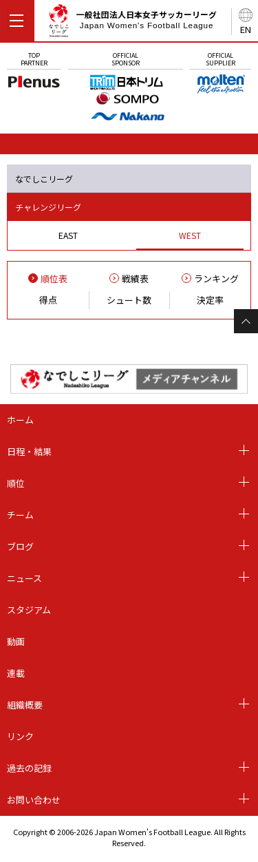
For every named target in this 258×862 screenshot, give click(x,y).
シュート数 (129, 299)
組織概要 (25, 704)
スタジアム (29, 609)
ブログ (20, 546)
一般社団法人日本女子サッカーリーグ (132, 23)
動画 (16, 641)
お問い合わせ (34, 799)
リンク (20, 736)
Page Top (246, 321)
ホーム (20, 419)
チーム (20, 514)
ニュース (24, 578)
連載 (16, 673)
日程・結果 (29, 451)
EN (245, 29)
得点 (48, 299)
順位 (16, 483)
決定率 (210, 299)
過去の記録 (29, 768)
